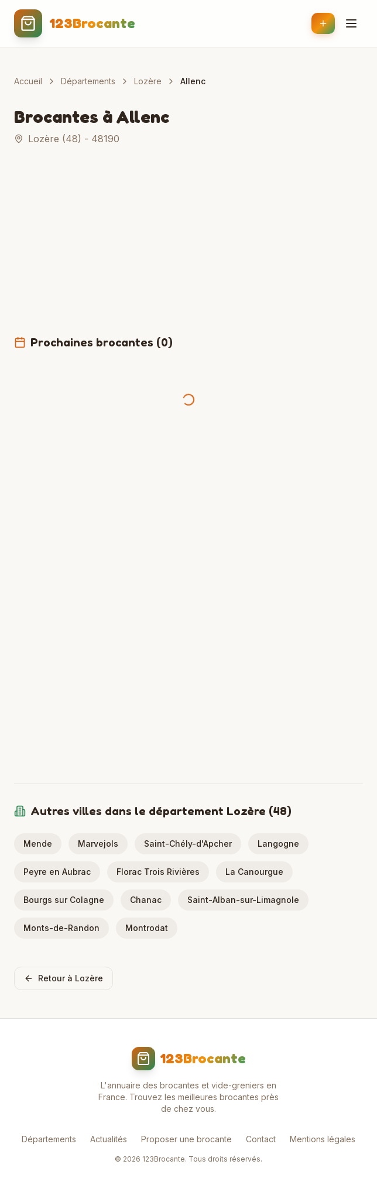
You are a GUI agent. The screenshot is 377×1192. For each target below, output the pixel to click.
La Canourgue (254, 872)
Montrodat (146, 928)
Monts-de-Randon (61, 928)
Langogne (278, 844)
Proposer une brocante (186, 1139)
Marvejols (98, 844)
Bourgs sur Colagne (63, 900)
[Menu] (351, 23)
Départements (88, 81)
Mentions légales (322, 1139)
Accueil (28, 81)
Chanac (146, 900)
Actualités (108, 1139)
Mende (37, 844)
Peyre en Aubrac (57, 872)
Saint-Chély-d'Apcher (188, 844)
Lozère (148, 81)
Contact (261, 1139)
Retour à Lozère (63, 978)
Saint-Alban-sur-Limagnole (243, 900)
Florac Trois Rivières (158, 872)
